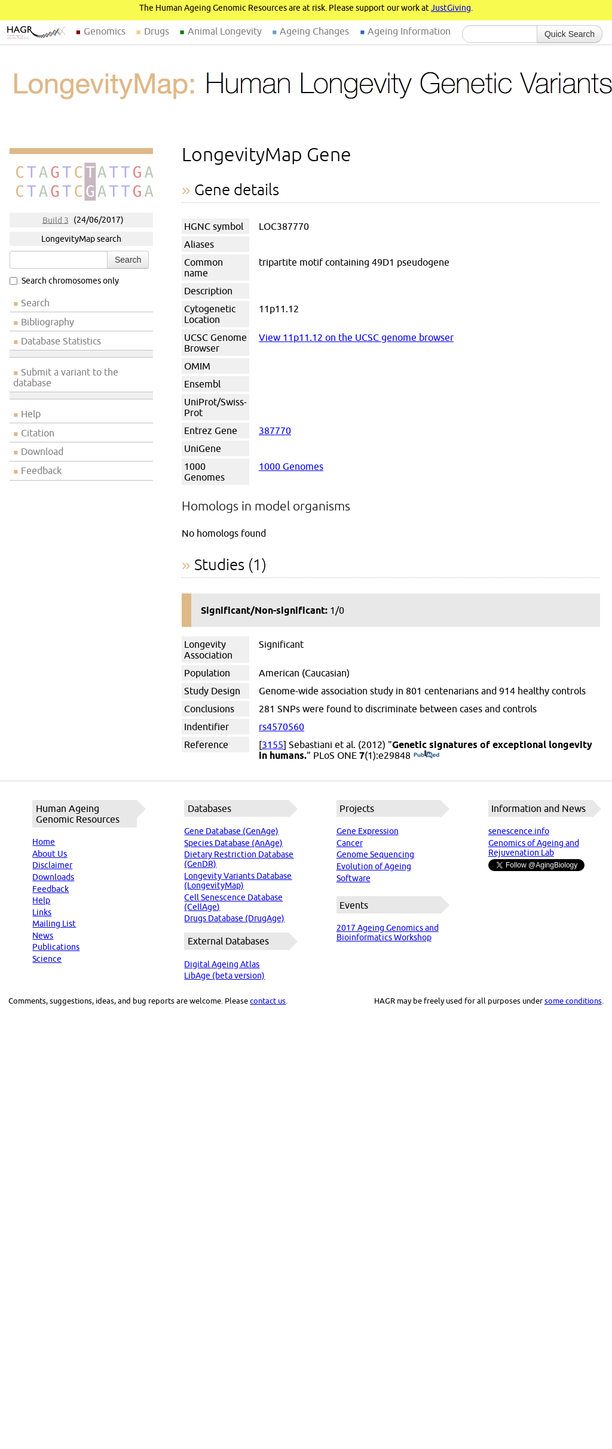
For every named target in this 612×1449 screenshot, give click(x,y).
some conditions (573, 1000)
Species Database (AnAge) (233, 843)
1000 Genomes (291, 466)
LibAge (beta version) (224, 975)
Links (41, 912)
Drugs (156, 31)
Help (31, 413)
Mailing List (54, 923)
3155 (272, 744)
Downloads (53, 877)
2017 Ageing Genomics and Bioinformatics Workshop (387, 932)
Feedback (41, 470)
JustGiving (451, 8)
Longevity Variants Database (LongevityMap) (238, 880)
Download (42, 451)
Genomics (105, 31)
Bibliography (47, 321)
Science (47, 959)
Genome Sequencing (375, 854)
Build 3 (55, 219)
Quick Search (569, 34)
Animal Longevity (225, 31)
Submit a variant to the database (65, 377)
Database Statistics (61, 341)
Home (43, 842)
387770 (275, 430)
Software (353, 878)
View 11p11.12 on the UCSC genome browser (356, 337)
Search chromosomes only (64, 280)
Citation (37, 432)
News (42, 935)
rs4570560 (281, 726)
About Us (49, 854)
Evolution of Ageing (373, 866)
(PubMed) (426, 755)
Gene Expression (367, 831)
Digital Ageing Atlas (221, 964)
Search (128, 259)
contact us (268, 1000)
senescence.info (518, 831)
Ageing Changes (314, 31)
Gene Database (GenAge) (231, 831)
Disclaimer (52, 865)
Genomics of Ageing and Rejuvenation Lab (533, 847)
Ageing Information (409, 31)
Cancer (349, 843)
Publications (55, 947)
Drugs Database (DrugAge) (234, 918)
